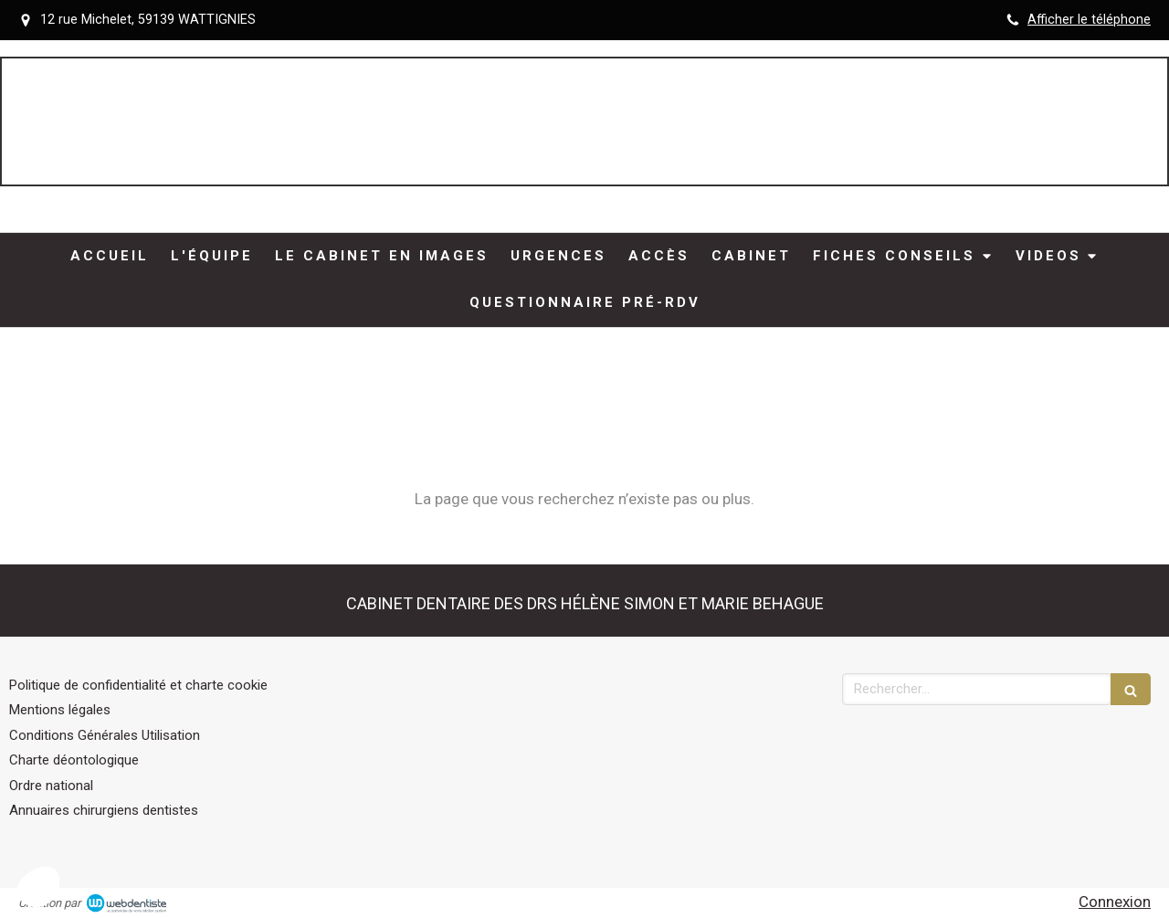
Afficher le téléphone (1089, 19)
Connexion (1115, 901)
